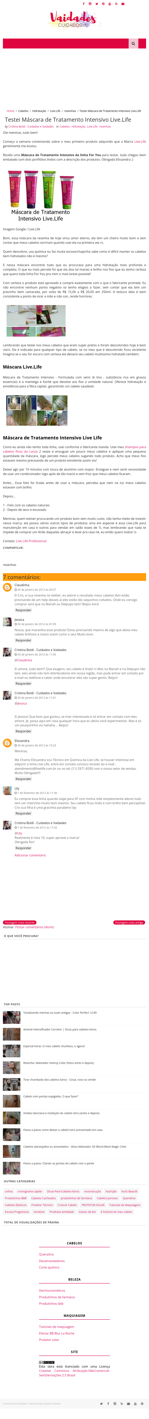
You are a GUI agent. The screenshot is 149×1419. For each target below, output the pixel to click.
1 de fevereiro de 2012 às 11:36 (37, 803)
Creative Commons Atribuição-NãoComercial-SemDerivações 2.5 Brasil (74, 1383)
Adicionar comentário (30, 866)
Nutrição (111, 1202)
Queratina (129, 1209)
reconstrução (92, 1202)
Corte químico (49, 1278)
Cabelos (23, 111)
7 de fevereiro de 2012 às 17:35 (37, 838)
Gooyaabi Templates (51, 1414)
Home (10, 111)
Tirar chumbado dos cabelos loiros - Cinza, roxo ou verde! (59, 1090)
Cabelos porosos (107, 1209)
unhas (9, 1202)
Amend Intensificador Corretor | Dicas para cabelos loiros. (60, 1040)
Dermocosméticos (52, 1301)
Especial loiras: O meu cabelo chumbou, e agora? (54, 1057)
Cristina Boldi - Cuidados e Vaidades (40, 660)
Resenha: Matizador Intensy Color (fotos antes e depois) (58, 1073)
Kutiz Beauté (129, 1202)
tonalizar (39, 1222)
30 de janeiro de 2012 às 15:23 (36, 756)
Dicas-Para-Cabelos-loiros (63, 1202)
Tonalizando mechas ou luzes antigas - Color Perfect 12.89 (60, 1023)
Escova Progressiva (17, 1222)
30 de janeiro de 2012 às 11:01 (36, 708)
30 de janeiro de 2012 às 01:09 (36, 635)
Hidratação (39, 111)
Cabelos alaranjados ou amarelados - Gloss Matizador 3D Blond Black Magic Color (74, 1157)
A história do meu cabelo (116, 1222)
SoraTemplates (20, 1414)
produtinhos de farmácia (76, 1209)
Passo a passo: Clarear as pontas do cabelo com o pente (58, 1174)
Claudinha (22, 596)
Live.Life (55, 111)
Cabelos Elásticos (15, 1215)
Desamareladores (52, 1271)
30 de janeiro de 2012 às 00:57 (36, 600)
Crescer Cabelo (67, 1215)
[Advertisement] (74, 77)
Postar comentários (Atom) (34, 937)
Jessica (19, 630)
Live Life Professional (31, 551)
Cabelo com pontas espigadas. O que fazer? (50, 1107)
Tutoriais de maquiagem (56, 1337)
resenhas (70, 111)
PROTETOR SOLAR (93, 1215)
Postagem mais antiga (129, 933)
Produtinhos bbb (51, 1314)
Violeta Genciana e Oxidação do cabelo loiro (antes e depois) (61, 1124)
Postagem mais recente (20, 933)
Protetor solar (49, 1350)
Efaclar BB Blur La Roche (56, 1344)
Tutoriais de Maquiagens (124, 1215)
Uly (17, 799)
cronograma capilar (30, 1202)
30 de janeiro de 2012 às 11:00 (36, 665)
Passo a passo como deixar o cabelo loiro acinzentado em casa (62, 1140)
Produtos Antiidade (62, 1222)
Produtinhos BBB (15, 1209)
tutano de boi (87, 1222)
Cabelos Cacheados (43, 1209)
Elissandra (22, 751)
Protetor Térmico (42, 1215)
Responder (23, 620)
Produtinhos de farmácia (57, 1308)
